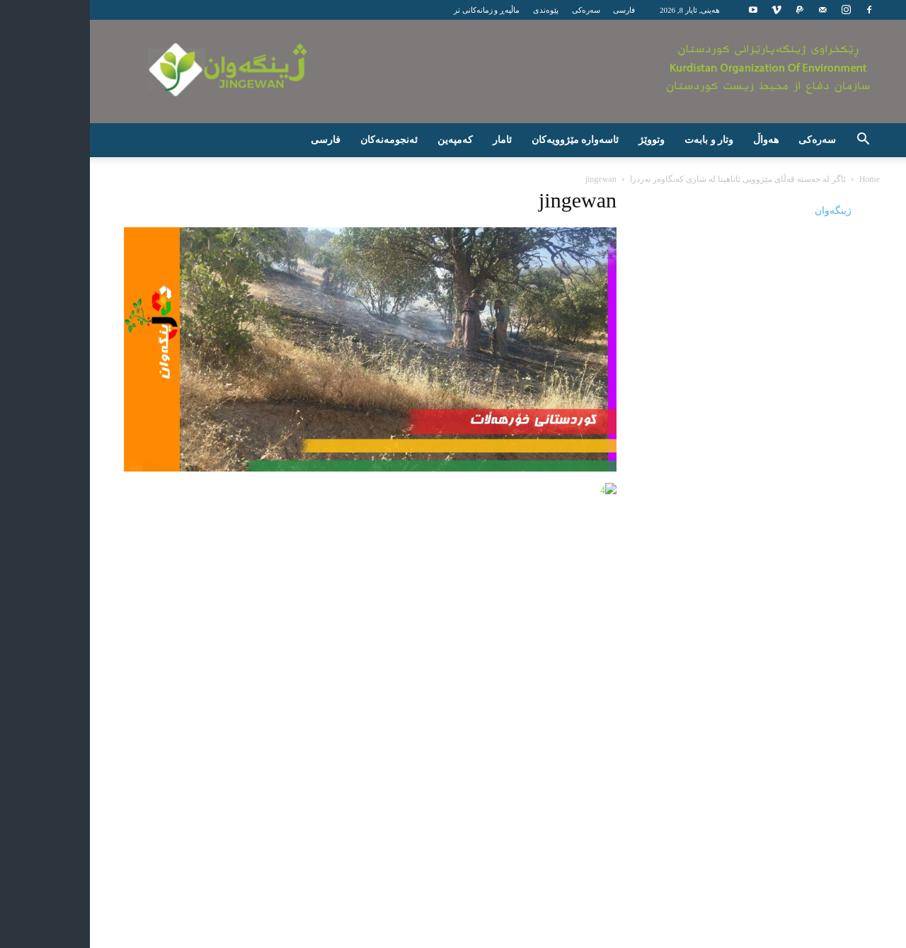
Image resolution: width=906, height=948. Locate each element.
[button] (814, 141)
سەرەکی (537, 10)
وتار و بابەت (660, 140)
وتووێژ (603, 140)
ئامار (453, 140)
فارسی (575, 10)
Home (820, 179)
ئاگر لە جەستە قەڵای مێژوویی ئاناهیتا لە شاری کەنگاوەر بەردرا (689, 179)
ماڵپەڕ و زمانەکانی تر (438, 10)
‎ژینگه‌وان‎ (784, 210)
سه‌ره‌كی (768, 140)
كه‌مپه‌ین (406, 140)
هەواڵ (717, 140)
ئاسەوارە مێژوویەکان (526, 140)
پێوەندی (497, 10)
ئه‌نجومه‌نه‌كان (340, 140)
